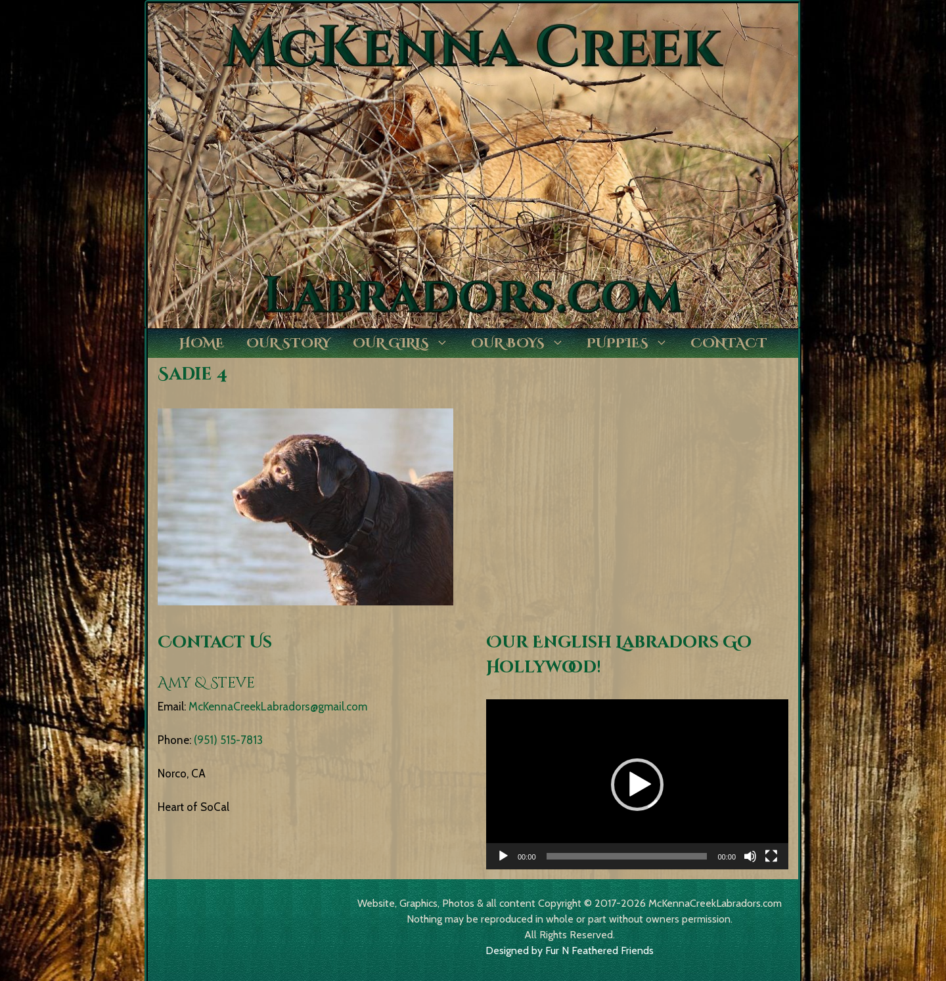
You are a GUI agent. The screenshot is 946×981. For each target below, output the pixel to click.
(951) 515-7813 (228, 740)
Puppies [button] (633, 343)
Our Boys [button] (523, 343)
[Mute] (750, 856)
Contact (728, 343)
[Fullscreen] (771, 856)
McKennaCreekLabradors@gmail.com (278, 706)
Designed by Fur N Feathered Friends (569, 950)
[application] (637, 784)
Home (201, 343)
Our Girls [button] (406, 343)
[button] (637, 784)
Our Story (288, 343)
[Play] (503, 856)
